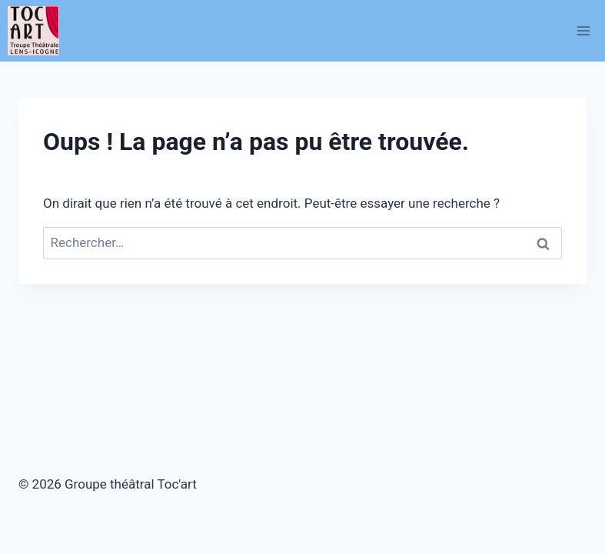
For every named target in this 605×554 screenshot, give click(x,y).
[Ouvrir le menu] (583, 30)
